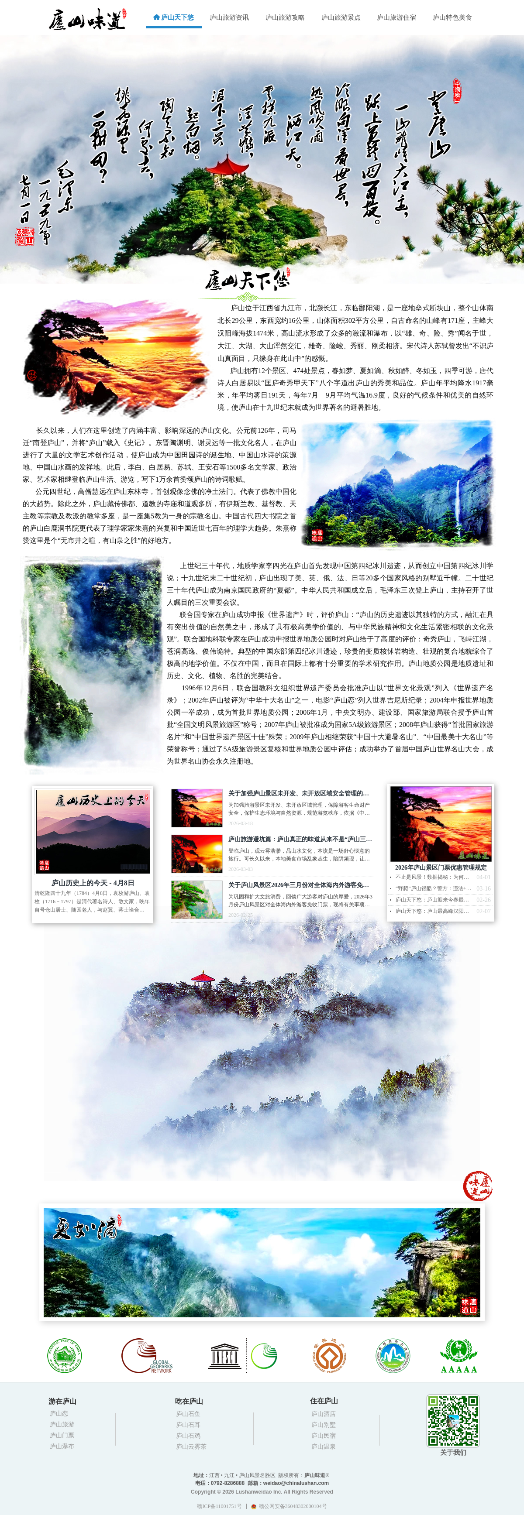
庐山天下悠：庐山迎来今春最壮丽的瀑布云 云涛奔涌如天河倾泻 (434, 900)
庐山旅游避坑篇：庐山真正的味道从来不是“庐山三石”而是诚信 (297, 840)
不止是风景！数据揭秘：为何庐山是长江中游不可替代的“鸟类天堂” (434, 877)
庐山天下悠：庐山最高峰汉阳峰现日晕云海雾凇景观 (434, 911)
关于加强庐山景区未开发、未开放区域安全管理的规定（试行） (298, 794)
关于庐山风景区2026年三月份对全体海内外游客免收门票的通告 (298, 886)
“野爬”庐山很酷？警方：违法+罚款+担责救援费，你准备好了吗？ (434, 888)
